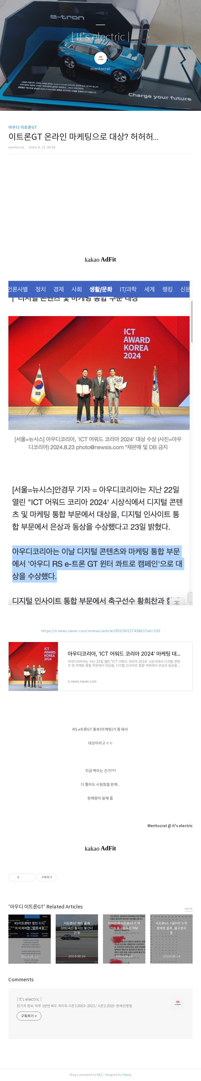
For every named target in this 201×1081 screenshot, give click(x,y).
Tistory (126, 1075)
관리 (125, 101)
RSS (109, 101)
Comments (21, 980)
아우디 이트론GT (22, 127)
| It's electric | (100, 37)
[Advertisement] (100, 200)
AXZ (99, 1075)
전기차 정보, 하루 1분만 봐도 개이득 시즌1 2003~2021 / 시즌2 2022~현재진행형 (74, 1006)
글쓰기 (75, 101)
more (189, 908)
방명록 (92, 101)
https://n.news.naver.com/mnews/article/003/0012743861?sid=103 (100, 631)
